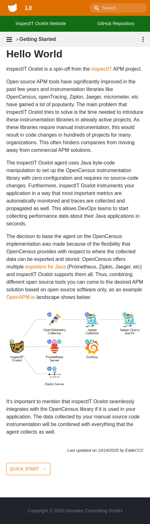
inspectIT (101, 69)
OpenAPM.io (20, 297)
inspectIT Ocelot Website (41, 23)
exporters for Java (45, 266)
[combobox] (118, 8)
